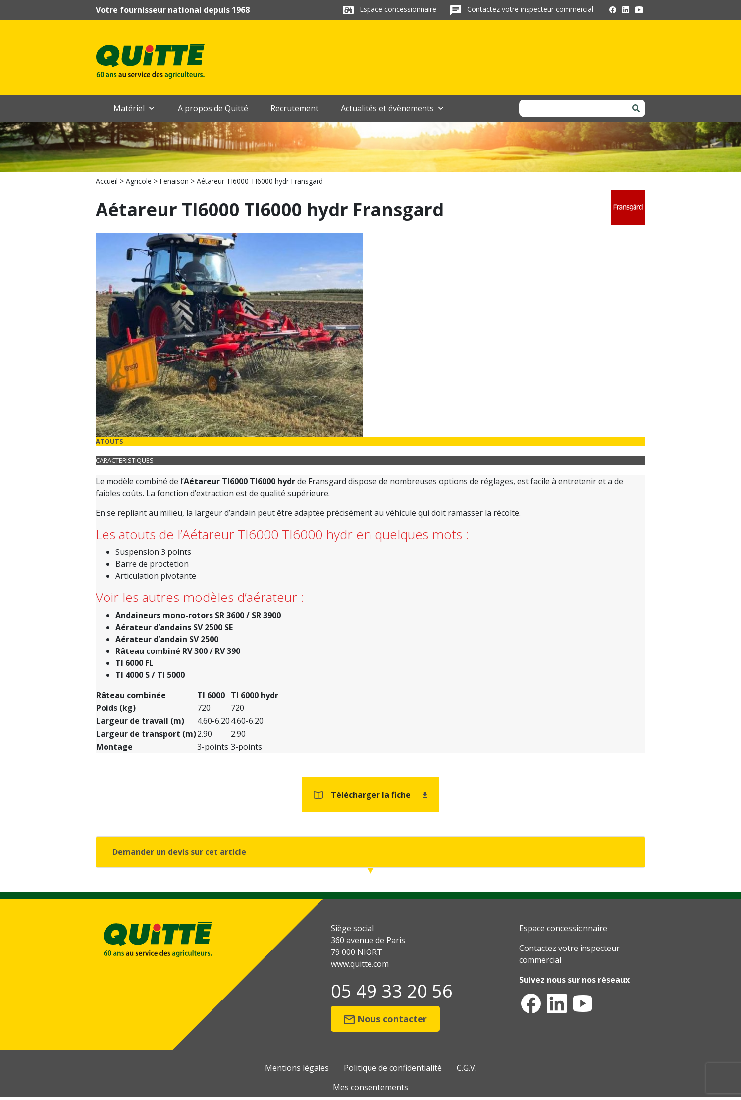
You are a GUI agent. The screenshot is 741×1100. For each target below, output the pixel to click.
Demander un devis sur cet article (179, 852)
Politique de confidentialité (393, 1067)
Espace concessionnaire (399, 9)
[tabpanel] (370, 577)
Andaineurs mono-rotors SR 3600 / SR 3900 (198, 615)
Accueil (107, 181)
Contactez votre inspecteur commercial (530, 9)
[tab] (370, 441)
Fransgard (327, 481)
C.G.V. (466, 1067)
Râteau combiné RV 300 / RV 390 (177, 651)
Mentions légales (297, 1067)
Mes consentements (370, 1087)
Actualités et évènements (393, 108)
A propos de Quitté (213, 108)
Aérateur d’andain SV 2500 (166, 639)
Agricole (139, 181)
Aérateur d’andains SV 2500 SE (174, 627)
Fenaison (174, 181)
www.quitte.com (360, 963)
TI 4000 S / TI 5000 (150, 674)
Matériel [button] (134, 108)
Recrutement (294, 108)
